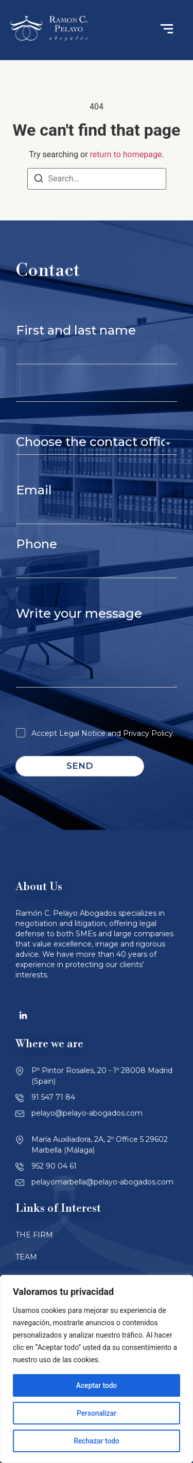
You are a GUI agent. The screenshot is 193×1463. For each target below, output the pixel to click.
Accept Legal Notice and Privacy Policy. (102, 733)
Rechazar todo (96, 1441)
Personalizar (96, 1413)
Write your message (79, 613)
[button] (167, 30)
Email (34, 490)
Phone (36, 544)
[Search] (38, 180)
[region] (96, 1369)
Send (79, 766)
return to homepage (126, 154)
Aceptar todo (96, 1385)
